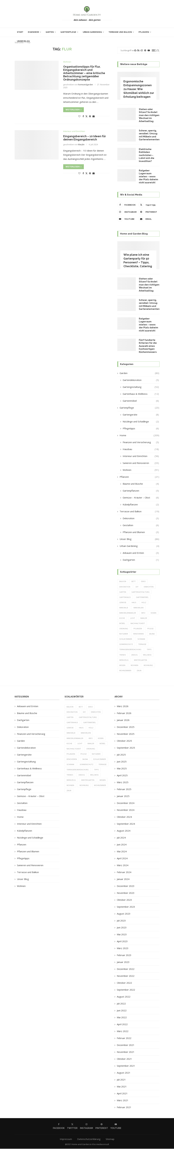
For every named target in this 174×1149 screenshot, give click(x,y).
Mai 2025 (122, 768)
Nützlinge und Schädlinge (141, 421)
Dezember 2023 (125, 886)
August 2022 (123, 996)
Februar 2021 (124, 1107)
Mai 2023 (122, 934)
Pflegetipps (141, 428)
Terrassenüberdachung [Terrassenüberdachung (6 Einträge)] (130, 650)
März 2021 (122, 1100)
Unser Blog (23, 41)
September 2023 (126, 907)
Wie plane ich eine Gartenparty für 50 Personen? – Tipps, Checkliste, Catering (137, 260)
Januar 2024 (123, 879)
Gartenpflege (68, 32)
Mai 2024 (122, 851)
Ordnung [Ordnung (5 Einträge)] (123, 629)
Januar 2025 (123, 796)
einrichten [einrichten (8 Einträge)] (149, 587)
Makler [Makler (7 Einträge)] (143, 618)
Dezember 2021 (125, 1045)
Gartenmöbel (141, 400)
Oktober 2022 (124, 983)
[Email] (148, 219)
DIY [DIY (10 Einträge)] (137, 587)
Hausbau (141, 449)
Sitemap (110, 1139)
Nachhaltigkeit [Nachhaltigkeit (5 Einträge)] (138, 623)
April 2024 (122, 858)
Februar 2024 (124, 872)
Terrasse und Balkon (120, 32)
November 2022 (125, 976)
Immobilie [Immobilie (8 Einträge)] (123, 607)
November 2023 (125, 893)
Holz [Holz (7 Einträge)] (143, 602)
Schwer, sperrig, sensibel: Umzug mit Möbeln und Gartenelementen (149, 135)
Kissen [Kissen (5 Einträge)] (153, 613)
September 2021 (126, 1066)
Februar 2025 (124, 789)
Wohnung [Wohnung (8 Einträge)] (148, 665)
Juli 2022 (121, 1003)
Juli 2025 (121, 754)
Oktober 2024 (124, 817)
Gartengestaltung (141, 387)
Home (139, 435)
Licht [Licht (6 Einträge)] (132, 618)
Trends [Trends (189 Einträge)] (122, 655)
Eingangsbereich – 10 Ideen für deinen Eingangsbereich (84, 138)
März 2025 (122, 782)
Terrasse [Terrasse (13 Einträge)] (142, 644)
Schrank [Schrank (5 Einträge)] (141, 639)
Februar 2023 (124, 955)
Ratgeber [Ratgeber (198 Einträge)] (123, 634)
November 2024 (125, 810)
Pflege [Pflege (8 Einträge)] (150, 629)
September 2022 (126, 990)
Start (20, 32)
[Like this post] (79, 116)
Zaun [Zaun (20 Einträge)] (139, 671)
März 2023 (122, 948)
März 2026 (122, 706)
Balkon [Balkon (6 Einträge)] (122, 581)
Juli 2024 (121, 837)
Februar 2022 (124, 1038)
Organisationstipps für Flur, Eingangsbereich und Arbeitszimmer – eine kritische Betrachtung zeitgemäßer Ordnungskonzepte (84, 73)
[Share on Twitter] (86, 116)
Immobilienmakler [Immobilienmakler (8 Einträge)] (127, 613)
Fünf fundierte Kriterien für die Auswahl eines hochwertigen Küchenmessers (148, 346)
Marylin (81, 144)
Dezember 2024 (125, 803)
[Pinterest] (148, 212)
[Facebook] (127, 205)
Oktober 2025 (124, 741)
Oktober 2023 (124, 900)
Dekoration (141, 518)
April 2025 (122, 775)
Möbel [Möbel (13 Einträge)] (122, 623)
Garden (139, 373)
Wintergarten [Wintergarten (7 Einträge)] (140, 660)
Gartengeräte (141, 414)
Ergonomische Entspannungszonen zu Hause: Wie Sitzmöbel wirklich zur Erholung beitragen (138, 89)
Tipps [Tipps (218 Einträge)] (149, 650)
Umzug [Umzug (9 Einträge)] (134, 655)
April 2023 (122, 941)
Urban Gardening (92, 32)
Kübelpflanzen (141, 504)
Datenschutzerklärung (88, 1139)
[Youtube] (127, 219)
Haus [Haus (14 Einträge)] (134, 602)
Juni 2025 (122, 761)
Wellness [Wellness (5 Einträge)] (147, 655)
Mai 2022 (122, 1017)
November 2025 (125, 734)
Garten (50, 32)
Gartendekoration (141, 380)
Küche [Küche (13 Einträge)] (122, 618)
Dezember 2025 (125, 727)
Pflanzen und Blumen (141, 532)
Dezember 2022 (125, 969)
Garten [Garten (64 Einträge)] (122, 592)
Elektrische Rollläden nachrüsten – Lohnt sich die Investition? (146, 155)
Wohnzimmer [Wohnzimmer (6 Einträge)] (125, 671)
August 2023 (123, 913)
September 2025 (126, 748)
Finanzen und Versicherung (141, 442)
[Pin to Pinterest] (90, 116)
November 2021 (125, 1052)
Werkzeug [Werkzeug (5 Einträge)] (124, 660)
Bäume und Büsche (141, 483)
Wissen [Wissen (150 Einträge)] (122, 665)
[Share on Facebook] (83, 116)
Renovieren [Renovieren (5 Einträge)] (138, 634)
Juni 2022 (122, 1010)
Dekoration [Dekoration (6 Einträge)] (124, 587)
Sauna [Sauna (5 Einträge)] (152, 634)
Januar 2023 (123, 962)
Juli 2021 (121, 1079)
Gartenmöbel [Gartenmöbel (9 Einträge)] (142, 597)
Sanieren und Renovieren (141, 463)
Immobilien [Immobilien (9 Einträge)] (138, 607)
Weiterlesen (74, 110)
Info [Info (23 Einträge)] (143, 613)
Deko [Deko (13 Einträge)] (143, 581)
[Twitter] (148, 205)
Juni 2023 (122, 927)
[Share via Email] (93, 116)
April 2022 (122, 1024)
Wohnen (141, 470)
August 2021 (123, 1072)
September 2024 (126, 824)
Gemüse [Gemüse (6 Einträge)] (122, 602)
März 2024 (122, 865)
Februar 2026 (124, 713)
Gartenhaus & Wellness (141, 393)
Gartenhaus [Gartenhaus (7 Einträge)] (125, 597)
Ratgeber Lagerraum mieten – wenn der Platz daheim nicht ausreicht (148, 176)
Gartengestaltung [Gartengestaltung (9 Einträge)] (140, 592)
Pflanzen (144, 32)
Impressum (66, 1139)
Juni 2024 (122, 844)
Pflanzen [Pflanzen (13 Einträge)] (137, 629)
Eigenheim (33, 32)
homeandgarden (85, 84)
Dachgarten (141, 559)
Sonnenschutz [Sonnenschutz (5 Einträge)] (126, 644)
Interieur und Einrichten (141, 456)
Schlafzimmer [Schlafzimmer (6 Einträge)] (125, 639)
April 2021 (122, 1093)
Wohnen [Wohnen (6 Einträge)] (134, 665)
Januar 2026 (123, 720)
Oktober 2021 (124, 1059)
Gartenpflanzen (141, 490)
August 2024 (123, 830)
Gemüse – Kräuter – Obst (141, 497)
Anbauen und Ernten (141, 553)
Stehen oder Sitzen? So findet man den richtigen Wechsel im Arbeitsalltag (149, 115)
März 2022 (122, 1031)
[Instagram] (127, 212)
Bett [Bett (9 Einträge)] (133, 581)
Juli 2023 (121, 920)
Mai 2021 (122, 1086)
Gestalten (141, 525)
